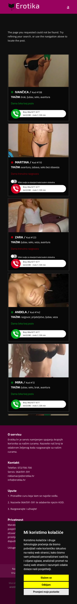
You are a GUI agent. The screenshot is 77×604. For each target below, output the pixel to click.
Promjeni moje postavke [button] (46, 591)
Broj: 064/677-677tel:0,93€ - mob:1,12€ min (31, 114)
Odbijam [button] (46, 584)
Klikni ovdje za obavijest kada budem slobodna (36, 183)
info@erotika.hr (17, 479)
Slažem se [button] (46, 577)
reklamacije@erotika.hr (21, 476)
